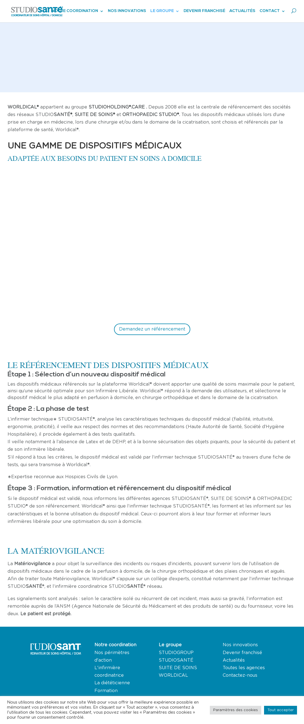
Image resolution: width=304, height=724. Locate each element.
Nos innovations (127, 11)
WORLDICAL (173, 675)
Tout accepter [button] (280, 710)
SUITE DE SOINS (178, 668)
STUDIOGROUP (176, 652)
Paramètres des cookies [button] (235, 710)
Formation (106, 690)
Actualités (242, 11)
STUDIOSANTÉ (176, 660)
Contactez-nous (240, 675)
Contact (270, 11)
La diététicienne (112, 683)
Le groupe (162, 11)
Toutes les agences (244, 668)
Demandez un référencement (152, 329)
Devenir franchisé (204, 11)
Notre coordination (75, 11)
